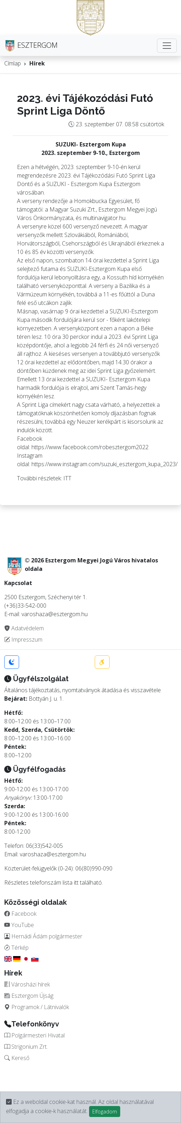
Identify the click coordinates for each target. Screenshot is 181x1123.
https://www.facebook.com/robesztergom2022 (89, 447)
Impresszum (23, 639)
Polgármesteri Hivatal (34, 1035)
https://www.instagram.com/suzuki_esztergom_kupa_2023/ (104, 464)
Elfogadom (104, 1111)
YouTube (19, 925)
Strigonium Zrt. (26, 1046)
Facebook (20, 913)
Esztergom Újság (28, 996)
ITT (67, 478)
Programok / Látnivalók (36, 1007)
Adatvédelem (24, 628)
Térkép (16, 947)
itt (76, 882)
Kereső (16, 1058)
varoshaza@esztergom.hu (53, 854)
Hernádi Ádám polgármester (43, 936)
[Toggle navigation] (167, 46)
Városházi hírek (27, 984)
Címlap (12, 63)
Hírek (37, 63)
